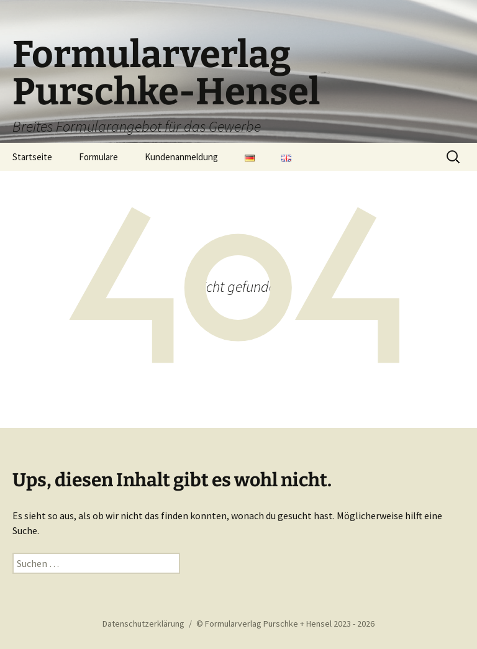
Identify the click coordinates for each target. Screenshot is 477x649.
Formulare (98, 157)
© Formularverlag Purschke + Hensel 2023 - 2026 (285, 623)
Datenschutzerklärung (143, 623)
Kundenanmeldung (181, 157)
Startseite (32, 157)
